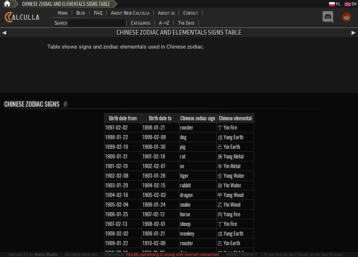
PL (335, 4)
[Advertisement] (179, 73)
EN (351, 4)
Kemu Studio (46, 254)
